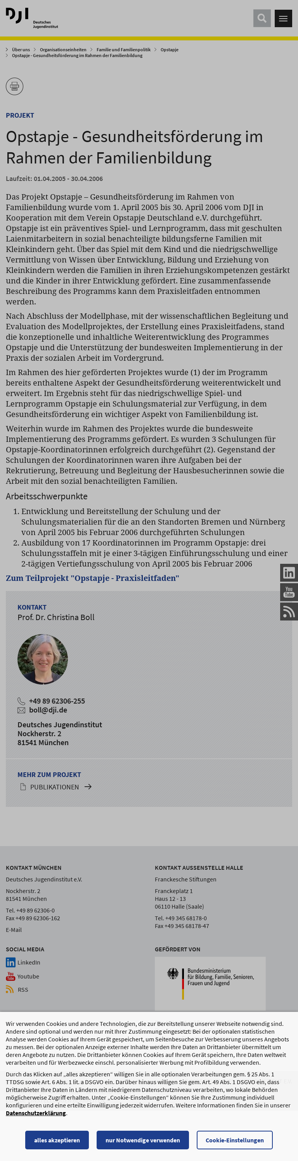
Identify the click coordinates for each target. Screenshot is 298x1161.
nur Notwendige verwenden (143, 1143)
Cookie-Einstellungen (235, 1143)
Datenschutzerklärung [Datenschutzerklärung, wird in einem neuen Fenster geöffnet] (36, 1116)
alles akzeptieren (57, 1143)
